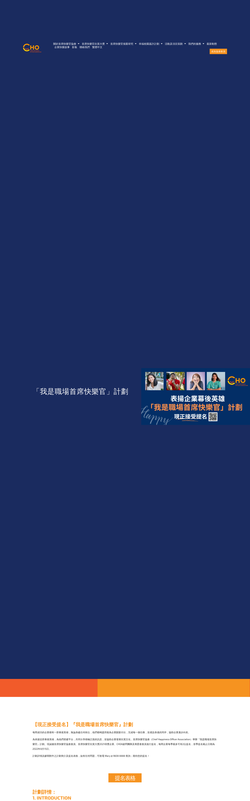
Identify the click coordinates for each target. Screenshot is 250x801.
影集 (74, 47)
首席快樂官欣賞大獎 (95, 43)
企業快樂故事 (62, 47)
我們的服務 (196, 43)
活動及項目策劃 (175, 43)
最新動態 (212, 43)
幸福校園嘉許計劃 (150, 43)
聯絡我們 (85, 47)
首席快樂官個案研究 (123, 43)
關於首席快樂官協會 (66, 43)
